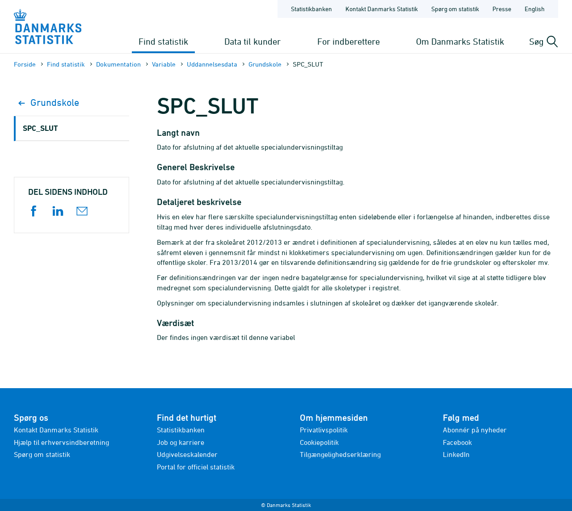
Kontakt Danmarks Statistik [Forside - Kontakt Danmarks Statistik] (381, 9)
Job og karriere (180, 442)
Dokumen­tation (118, 64)
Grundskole (265, 64)
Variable (164, 64)
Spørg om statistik (42, 454)
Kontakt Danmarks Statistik (56, 430)
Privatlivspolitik (324, 430)
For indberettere (348, 41)
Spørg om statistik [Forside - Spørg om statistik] (455, 9)
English (535, 9)
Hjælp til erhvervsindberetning (61, 442)
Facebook (457, 442)
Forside (25, 64)
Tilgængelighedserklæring (340, 454)
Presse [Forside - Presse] (501, 9)
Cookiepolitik (319, 442)
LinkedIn (456, 454)
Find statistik (163, 41)
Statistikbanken (311, 9)
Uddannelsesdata (212, 64)
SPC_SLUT (40, 128)
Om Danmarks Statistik (460, 41)
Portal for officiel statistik (196, 467)
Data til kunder (252, 41)
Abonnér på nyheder (475, 430)
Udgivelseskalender (187, 454)
